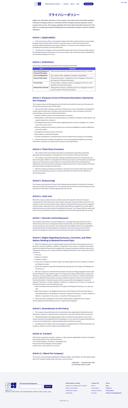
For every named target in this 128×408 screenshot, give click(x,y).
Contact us (109, 388)
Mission (93, 385)
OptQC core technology (72, 388)
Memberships (88, 4)
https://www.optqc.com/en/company (61, 359)
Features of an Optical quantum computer (76, 385)
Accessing (93, 393)
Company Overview (96, 390)
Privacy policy (110, 390)
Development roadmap (71, 390)
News (107, 385)
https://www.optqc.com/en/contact (49, 346)
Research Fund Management (113, 393)
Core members (95, 388)
